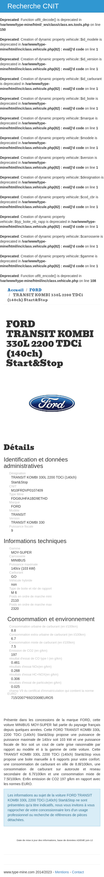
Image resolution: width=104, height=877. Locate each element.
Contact (78, 872)
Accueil (15, 290)
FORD (35, 290)
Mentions (62, 872)
